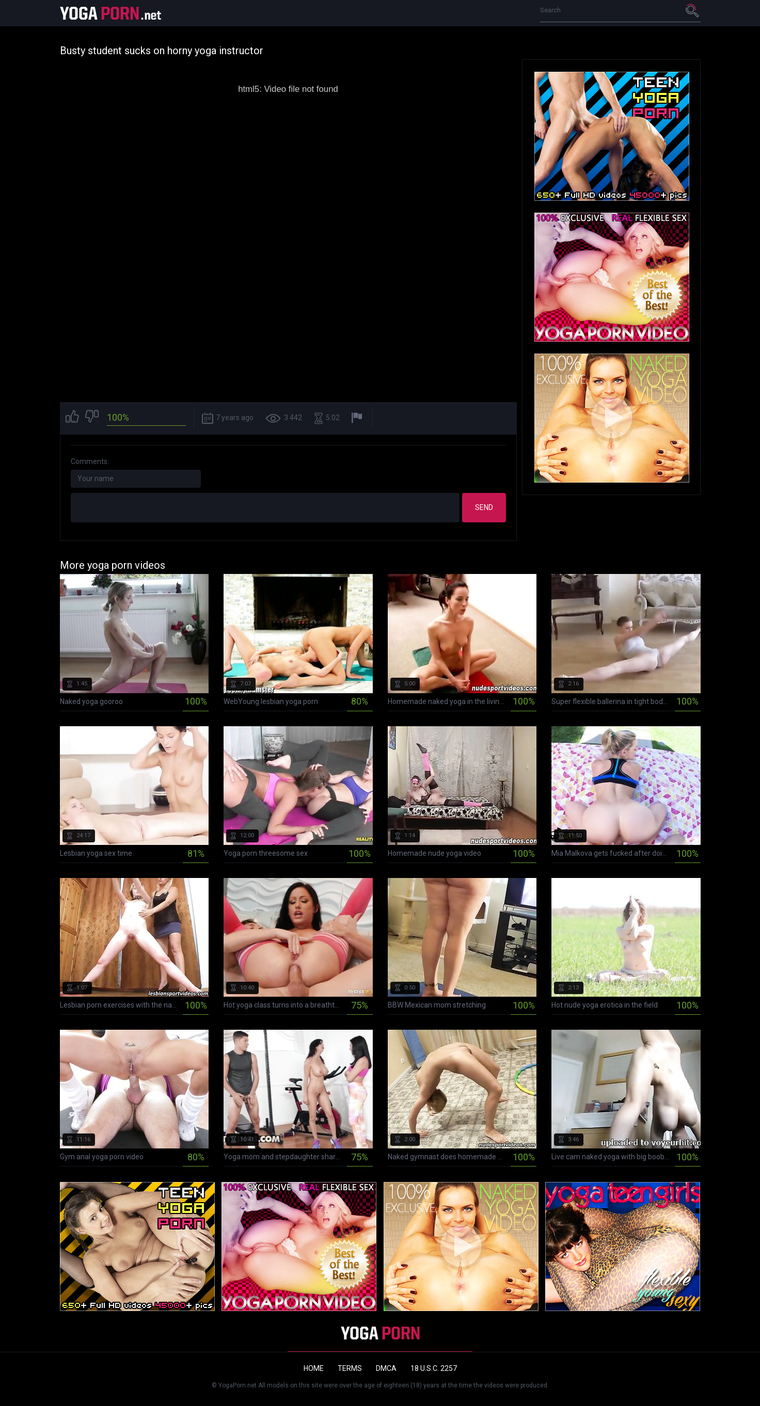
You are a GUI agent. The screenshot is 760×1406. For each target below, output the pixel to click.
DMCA (386, 1368)
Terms (350, 1368)
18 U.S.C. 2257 (433, 1368)
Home (314, 1368)
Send (484, 507)
